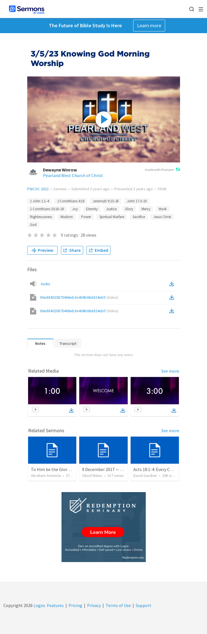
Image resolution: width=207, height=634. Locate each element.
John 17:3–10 (137, 201)
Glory (129, 209)
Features (55, 605)
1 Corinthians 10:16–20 (47, 209)
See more (170, 371)
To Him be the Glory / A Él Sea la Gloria (68, 469)
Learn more (149, 25)
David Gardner (145, 475)
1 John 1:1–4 (39, 201)
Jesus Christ (162, 216)
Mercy (146, 209)
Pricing (75, 605)
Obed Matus (92, 475)
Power (86, 216)
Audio (45, 283)
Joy (75, 209)
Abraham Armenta (46, 475)
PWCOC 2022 (38, 188)
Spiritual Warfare (111, 216)
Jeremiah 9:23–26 (106, 201)
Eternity (92, 209)
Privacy (94, 605)
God (33, 224)
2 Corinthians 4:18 (70, 201)
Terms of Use (118, 605)
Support (143, 605)
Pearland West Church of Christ (73, 175)
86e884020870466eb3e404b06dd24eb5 (79, 297)
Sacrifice (139, 216)
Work (163, 209)
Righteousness (41, 216)
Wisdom (66, 216)
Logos (39, 605)
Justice (111, 209)
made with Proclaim (162, 170)
